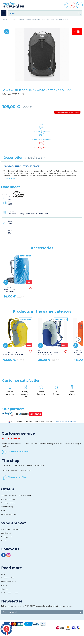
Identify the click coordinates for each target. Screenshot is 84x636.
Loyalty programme (9, 514)
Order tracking (7, 507)
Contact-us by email (18, 451)
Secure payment (8, 503)
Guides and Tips (7, 578)
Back (3, 510)
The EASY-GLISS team (10, 529)
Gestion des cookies (9, 593)
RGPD (3, 541)
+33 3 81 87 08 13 (11, 438)
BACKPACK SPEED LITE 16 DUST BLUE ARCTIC (14, 353)
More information (8, 582)
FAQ (3, 574)
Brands (4, 585)
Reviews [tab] (35, 158)
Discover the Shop (17, 477)
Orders (7, 489)
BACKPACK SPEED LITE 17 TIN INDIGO (49, 353)
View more (10, 179)
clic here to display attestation (64, 421)
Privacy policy (6, 537)
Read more (11, 568)
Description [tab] (13, 158)
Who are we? (13, 523)
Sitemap (4, 589)
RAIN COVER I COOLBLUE (45, 289)
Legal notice (6, 533)
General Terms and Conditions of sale (16, 495)
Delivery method (8, 499)
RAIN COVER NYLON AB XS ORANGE (15, 289)
